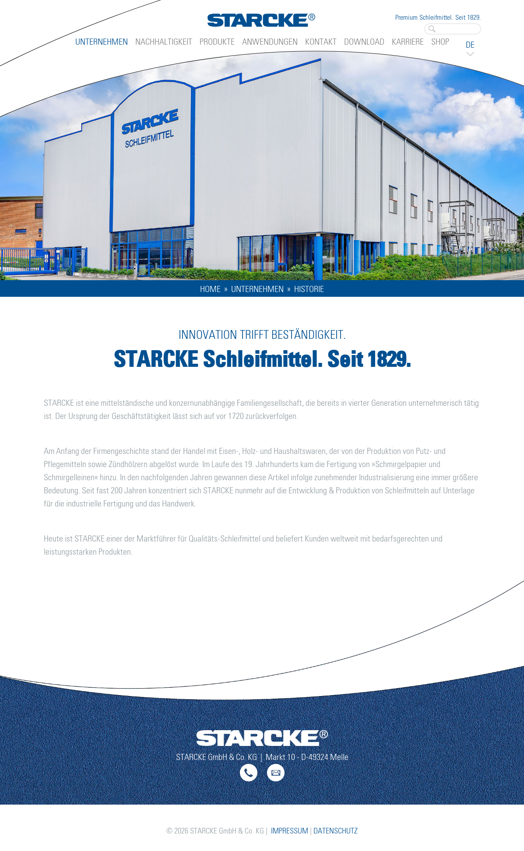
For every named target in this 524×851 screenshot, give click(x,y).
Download (364, 42)
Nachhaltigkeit (163, 42)
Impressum (289, 831)
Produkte (217, 42)
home (210, 289)
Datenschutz (335, 831)
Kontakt (321, 42)
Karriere (408, 42)
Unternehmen (101, 42)
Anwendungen (270, 42)
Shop (440, 42)
